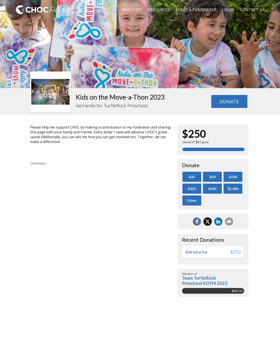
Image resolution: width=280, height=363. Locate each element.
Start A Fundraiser (196, 9)
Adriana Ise (196, 251)
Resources (159, 9)
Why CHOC (132, 9)
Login (228, 9)
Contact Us (252, 9)
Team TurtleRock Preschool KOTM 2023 (204, 280)
